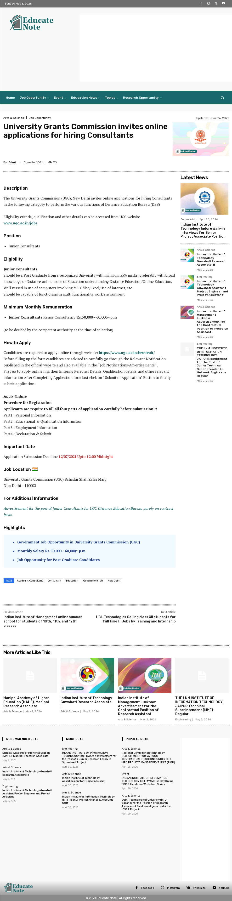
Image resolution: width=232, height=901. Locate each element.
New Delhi (114, 580)
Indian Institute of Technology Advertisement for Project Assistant (83, 779)
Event (125, 773)
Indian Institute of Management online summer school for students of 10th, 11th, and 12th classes (43, 621)
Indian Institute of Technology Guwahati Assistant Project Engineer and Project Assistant (212, 288)
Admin (12, 162)
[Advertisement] (156, 48)
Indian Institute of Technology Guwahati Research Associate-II (211, 259)
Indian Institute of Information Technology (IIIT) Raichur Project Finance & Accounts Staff (88, 799)
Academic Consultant (30, 580)
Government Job (93, 580)
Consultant (54, 580)
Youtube (224, 888)
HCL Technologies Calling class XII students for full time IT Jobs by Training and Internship (136, 619)
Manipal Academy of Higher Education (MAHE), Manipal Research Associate (26, 702)
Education (72, 580)
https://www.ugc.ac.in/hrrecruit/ (127, 352)
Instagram (173, 888)
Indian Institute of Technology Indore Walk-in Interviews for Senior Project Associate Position (203, 230)
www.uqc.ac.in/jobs (21, 223)
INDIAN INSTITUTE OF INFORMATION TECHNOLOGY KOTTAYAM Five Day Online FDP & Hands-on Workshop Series (147, 781)
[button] (222, 97)
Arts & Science (13, 117)
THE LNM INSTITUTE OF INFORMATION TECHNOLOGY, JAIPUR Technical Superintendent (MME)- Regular (199, 706)
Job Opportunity (40, 117)
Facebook (147, 888)
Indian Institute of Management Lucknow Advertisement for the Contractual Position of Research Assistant (212, 322)
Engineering (188, 219)
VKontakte (199, 888)
